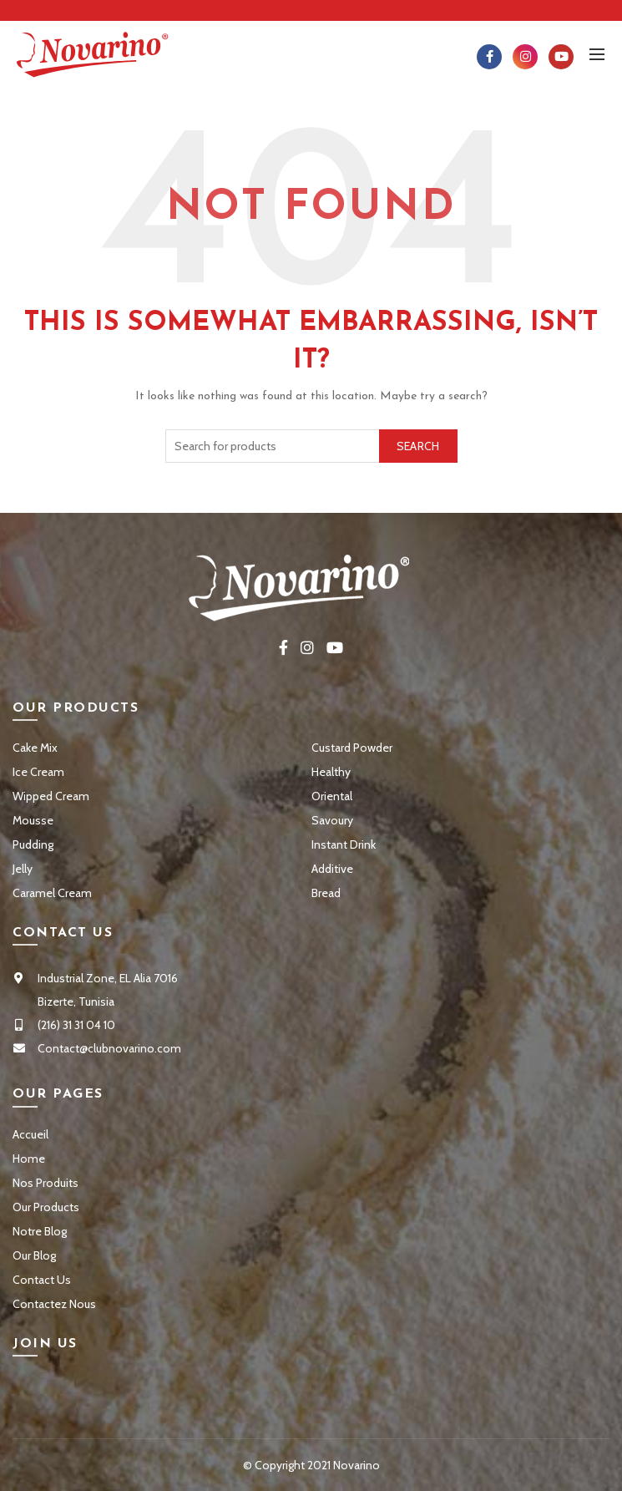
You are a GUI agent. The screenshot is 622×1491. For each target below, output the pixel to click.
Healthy (331, 771)
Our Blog (34, 1255)
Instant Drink (343, 844)
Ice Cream (38, 771)
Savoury (332, 820)
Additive (332, 868)
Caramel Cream (52, 892)
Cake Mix (35, 747)
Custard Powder (351, 747)
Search (418, 446)
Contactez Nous (54, 1303)
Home (29, 1158)
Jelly (23, 868)
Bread (326, 892)
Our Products (46, 1207)
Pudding (33, 844)
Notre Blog (40, 1231)
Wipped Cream (51, 796)
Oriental (331, 796)
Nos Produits (45, 1182)
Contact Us (42, 1279)
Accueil (30, 1134)
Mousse (33, 820)
